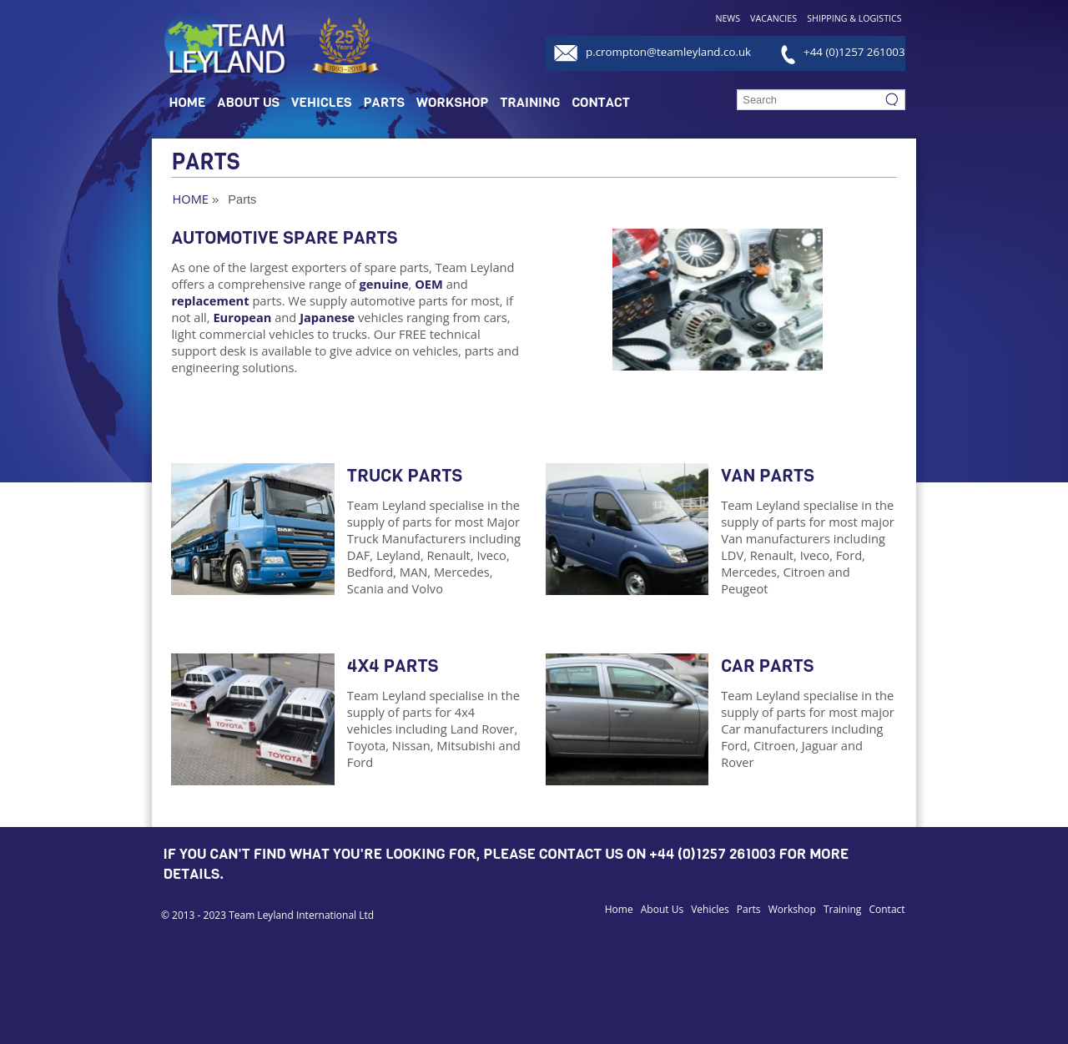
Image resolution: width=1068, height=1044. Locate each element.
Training (530, 102)
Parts (384, 102)
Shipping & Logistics (854, 18)
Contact (600, 102)
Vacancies (773, 18)
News (727, 18)
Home (187, 102)
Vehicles (321, 102)
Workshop (452, 102)
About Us (248, 102)
